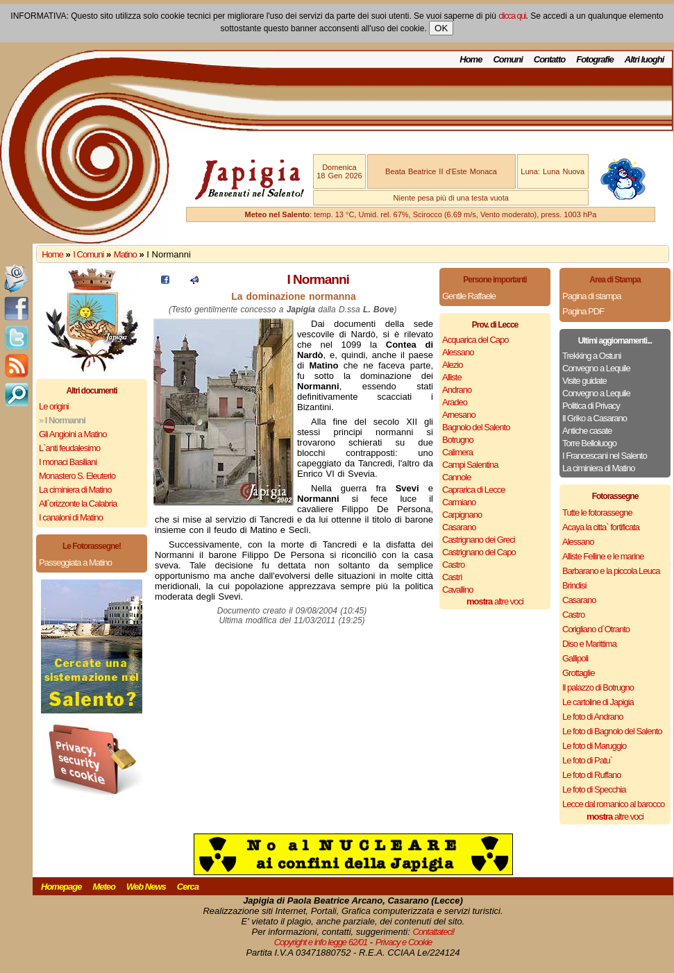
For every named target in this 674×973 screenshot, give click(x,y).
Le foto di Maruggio (594, 746)
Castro (453, 564)
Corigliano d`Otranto (596, 629)
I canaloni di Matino (71, 517)
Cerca (188, 886)
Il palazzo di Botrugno (598, 687)
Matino (125, 254)
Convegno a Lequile (596, 368)
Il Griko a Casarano (594, 418)
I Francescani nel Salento (604, 455)
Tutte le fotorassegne (597, 512)
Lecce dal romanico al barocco (613, 804)
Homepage (61, 886)
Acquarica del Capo (475, 340)
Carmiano (458, 502)
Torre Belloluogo (589, 443)
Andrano (456, 389)
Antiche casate (587, 430)
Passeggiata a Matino (75, 562)
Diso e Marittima (589, 643)
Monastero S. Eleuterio (77, 476)
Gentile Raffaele (469, 296)
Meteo (103, 886)
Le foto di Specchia (594, 789)
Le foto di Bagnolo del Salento (612, 731)
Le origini (54, 406)
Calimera (457, 452)
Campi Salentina (470, 464)
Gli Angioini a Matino (73, 434)
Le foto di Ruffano (591, 775)
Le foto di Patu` (587, 760)
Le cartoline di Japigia (598, 702)
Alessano (457, 352)
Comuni (507, 59)
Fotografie (595, 59)
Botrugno (457, 439)
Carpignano (462, 514)
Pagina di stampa (591, 296)
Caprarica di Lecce (473, 489)
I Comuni (88, 254)
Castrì (452, 577)
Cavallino (457, 589)
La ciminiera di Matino (75, 489)
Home (471, 59)
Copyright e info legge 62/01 (321, 942)
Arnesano (458, 414)
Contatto (549, 59)
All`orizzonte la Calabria (78, 503)
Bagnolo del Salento (475, 427)
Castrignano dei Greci (478, 539)
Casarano (458, 527)
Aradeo (454, 402)
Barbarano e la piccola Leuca (610, 571)
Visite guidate (584, 380)
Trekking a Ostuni (591, 355)
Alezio (452, 364)
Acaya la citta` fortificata (600, 527)
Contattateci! (433, 932)
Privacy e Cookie (404, 942)
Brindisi (574, 585)
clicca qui (511, 16)
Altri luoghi (644, 59)
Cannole (456, 477)
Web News (146, 886)
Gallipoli (575, 658)
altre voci (494, 601)
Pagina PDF (583, 311)
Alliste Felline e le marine (603, 556)
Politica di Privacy (591, 405)
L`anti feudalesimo (69, 448)
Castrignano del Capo (479, 552)
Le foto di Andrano (592, 716)
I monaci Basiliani (67, 462)
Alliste (452, 377)
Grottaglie (578, 673)
